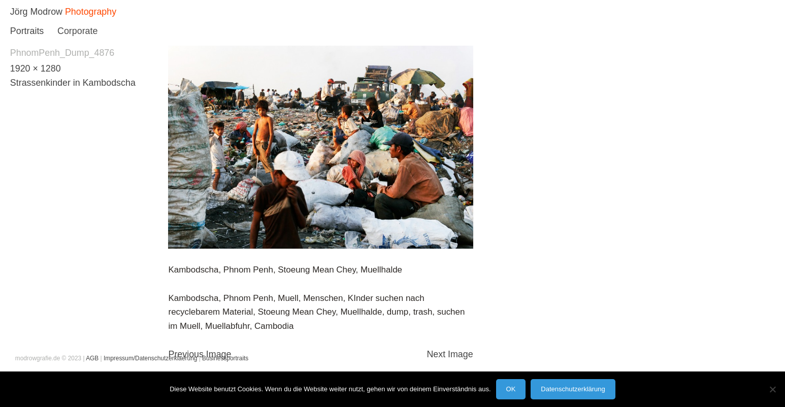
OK (511, 389)
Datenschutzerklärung (573, 389)
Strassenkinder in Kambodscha (73, 83)
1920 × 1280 (35, 68)
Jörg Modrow (36, 12)
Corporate (77, 31)
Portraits (27, 31)
